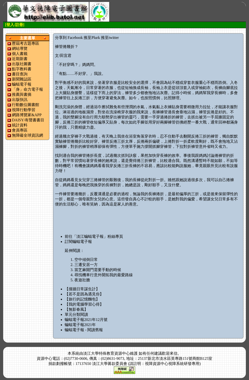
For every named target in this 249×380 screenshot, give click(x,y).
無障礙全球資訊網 (27, 135)
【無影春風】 (76, 309)
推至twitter (110, 37)
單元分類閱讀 (76, 314)
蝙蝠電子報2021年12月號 (86, 320)
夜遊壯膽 (82, 280)
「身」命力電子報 (27, 89)
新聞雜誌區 (21, 79)
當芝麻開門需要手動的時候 (97, 270)
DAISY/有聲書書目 (28, 120)
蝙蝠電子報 (21, 84)
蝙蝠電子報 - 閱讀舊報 (84, 330)
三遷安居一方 (86, 265)
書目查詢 (19, 74)
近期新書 (19, 59)
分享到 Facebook (69, 37)
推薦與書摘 (21, 94)
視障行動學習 (23, 110)
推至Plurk (92, 37)
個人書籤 (19, 54)
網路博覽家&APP (27, 115)
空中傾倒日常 (86, 259)
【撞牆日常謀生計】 (82, 289)
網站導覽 (19, 48)
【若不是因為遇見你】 (84, 294)
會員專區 (19, 130)
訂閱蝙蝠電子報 (78, 241)
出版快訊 (19, 99)
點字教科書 (21, 69)
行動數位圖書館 (25, 105)
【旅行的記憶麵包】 (82, 299)
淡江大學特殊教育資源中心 (106, 353)
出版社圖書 (21, 64)
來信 (174, 353)
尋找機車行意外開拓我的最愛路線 (103, 275)
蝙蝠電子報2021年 (80, 325)
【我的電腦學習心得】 (84, 304)
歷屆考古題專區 (25, 43)
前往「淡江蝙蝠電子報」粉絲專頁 (94, 236)
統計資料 (19, 125)
